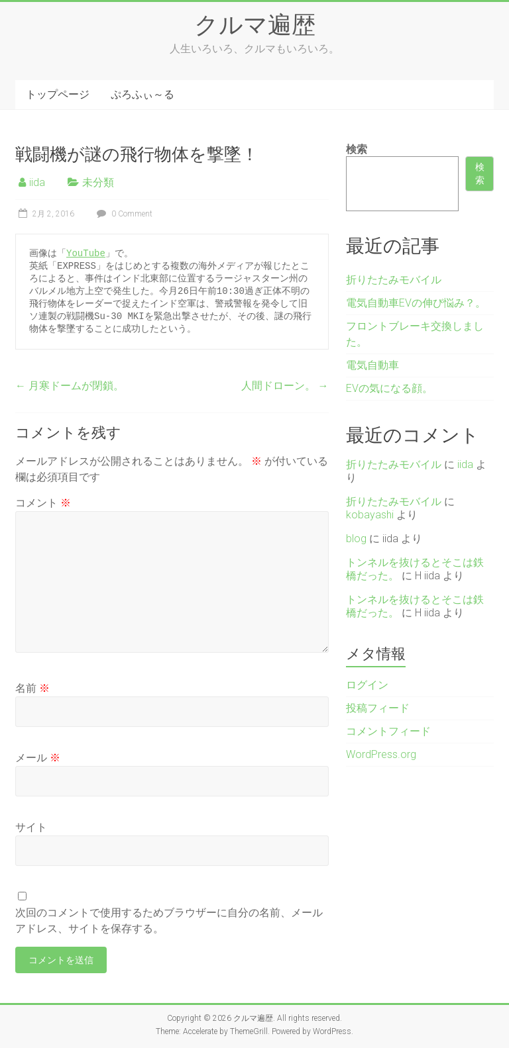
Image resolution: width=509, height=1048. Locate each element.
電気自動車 (372, 365)
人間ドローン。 (285, 385)
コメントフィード (388, 731)
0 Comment (122, 213)
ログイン (367, 685)
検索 (356, 149)
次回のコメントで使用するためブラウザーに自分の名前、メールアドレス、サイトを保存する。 (169, 920)
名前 (32, 688)
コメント (43, 503)
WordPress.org (381, 754)
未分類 (98, 182)
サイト (31, 827)
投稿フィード (378, 708)
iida (37, 182)
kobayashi (370, 514)
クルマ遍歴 (254, 24)
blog (356, 538)
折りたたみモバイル (393, 279)
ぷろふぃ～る (142, 94)
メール (37, 757)
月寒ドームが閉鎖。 (69, 385)
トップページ (57, 94)
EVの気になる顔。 (389, 388)
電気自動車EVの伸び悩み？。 (416, 303)
